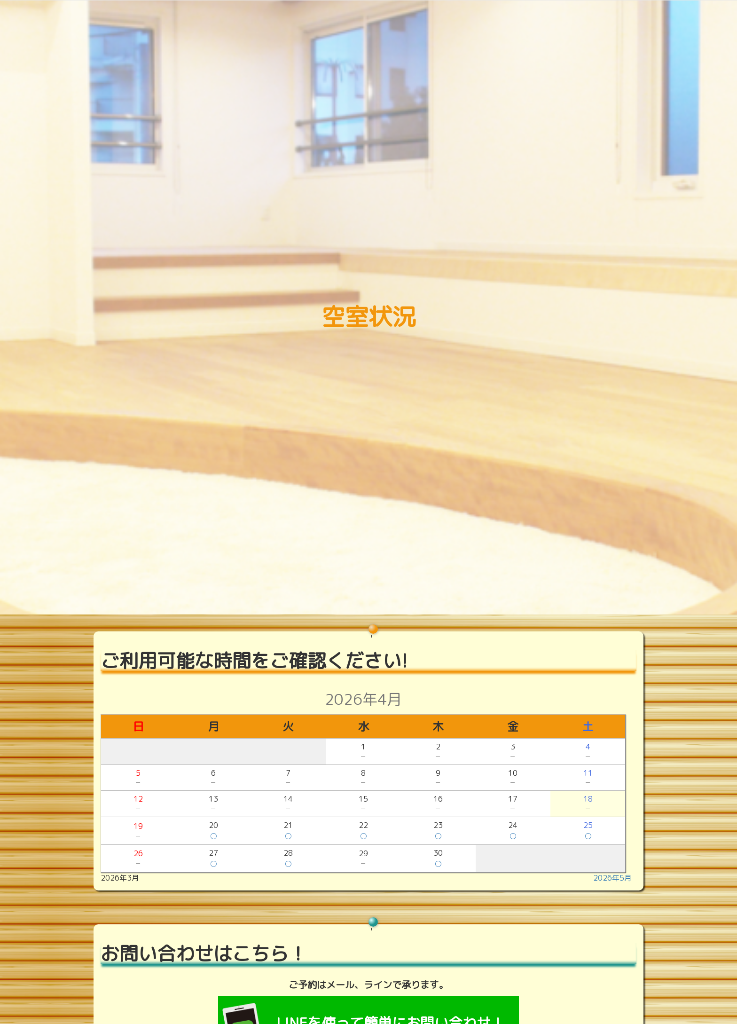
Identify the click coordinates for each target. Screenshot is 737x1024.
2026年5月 (612, 878)
